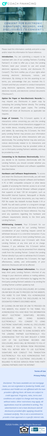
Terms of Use (40, 371)
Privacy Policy (40, 375)
